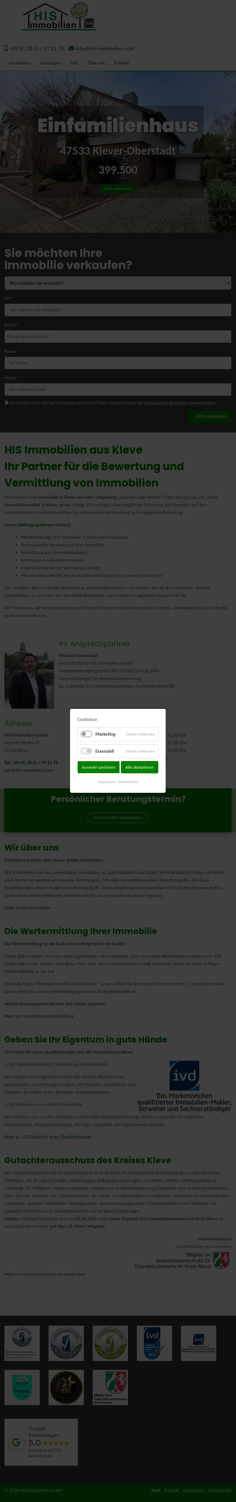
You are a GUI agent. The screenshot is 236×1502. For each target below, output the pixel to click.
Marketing (105, 734)
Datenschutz (128, 782)
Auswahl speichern (98, 767)
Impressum (106, 782)
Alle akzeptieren (139, 767)
